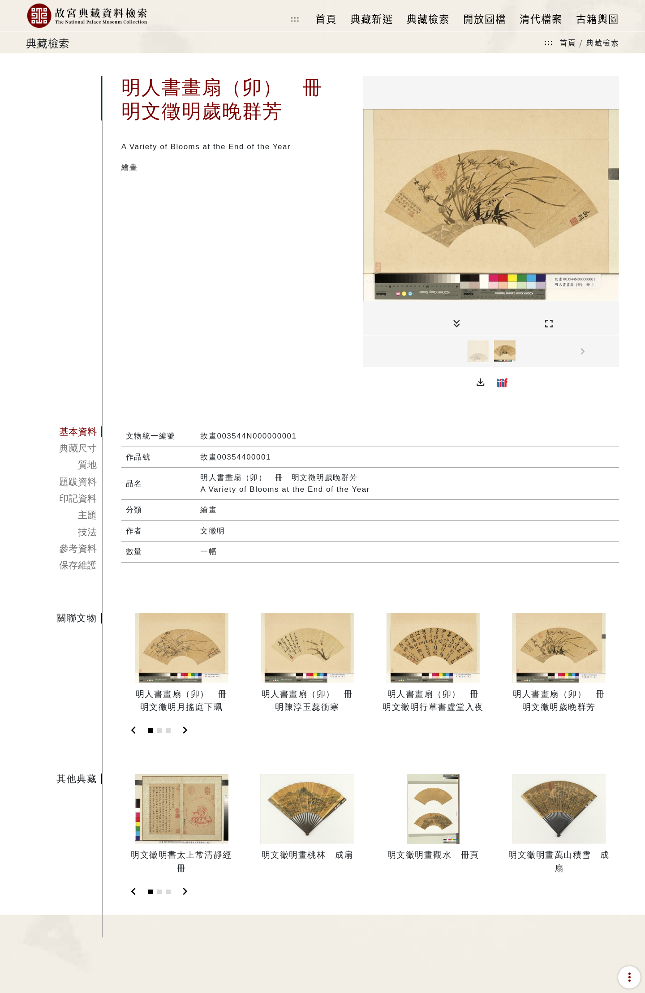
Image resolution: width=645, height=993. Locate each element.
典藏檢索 (602, 42)
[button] (480, 382)
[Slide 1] (150, 730)
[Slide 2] (159, 730)
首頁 (567, 42)
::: (295, 19)
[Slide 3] (168, 730)
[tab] (64, 432)
